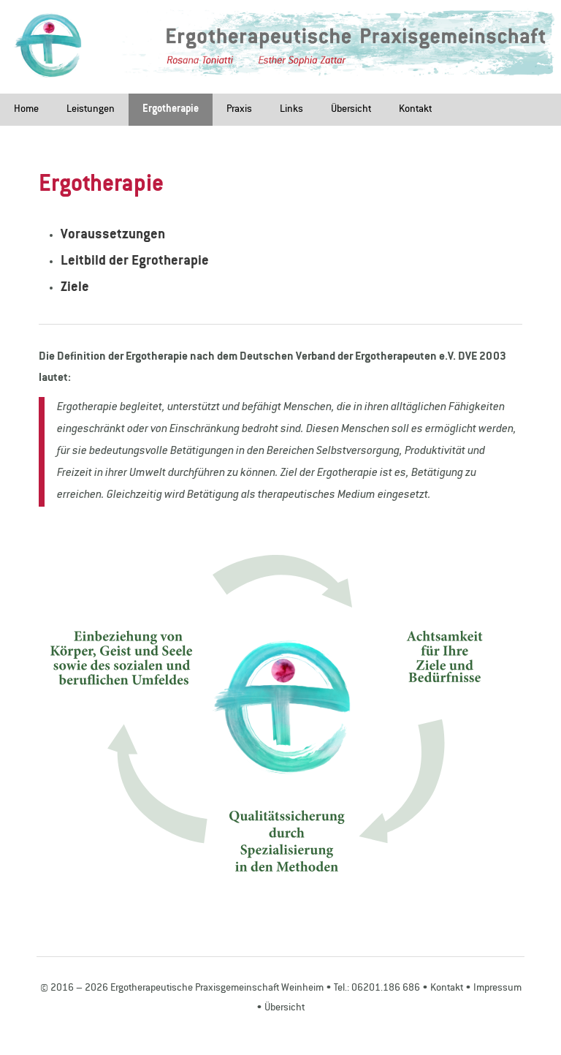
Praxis (239, 110)
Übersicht (351, 110)
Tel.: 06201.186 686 (377, 988)
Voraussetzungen (113, 235)
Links (291, 110)
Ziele (75, 288)
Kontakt (415, 110)
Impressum (497, 988)
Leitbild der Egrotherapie (135, 261)
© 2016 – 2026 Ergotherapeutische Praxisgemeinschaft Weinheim (182, 988)
